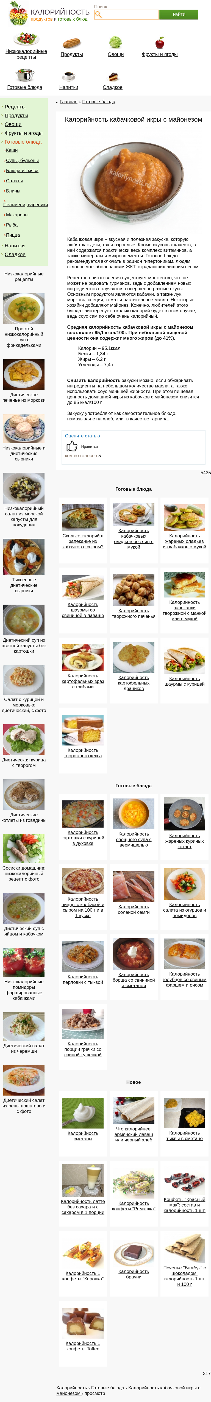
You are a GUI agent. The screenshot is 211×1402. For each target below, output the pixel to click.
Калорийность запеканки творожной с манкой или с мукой (185, 610)
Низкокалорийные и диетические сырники (24, 453)
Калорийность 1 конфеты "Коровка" (83, 1276)
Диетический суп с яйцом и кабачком (24, 931)
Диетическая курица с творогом (24, 762)
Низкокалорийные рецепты (24, 276)
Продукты (16, 115)
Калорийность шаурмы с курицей (185, 681)
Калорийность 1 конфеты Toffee (83, 1346)
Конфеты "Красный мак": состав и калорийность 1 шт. (185, 1205)
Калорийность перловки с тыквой (83, 979)
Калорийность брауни (133, 1274)
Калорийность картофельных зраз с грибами (83, 681)
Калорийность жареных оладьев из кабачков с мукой (184, 541)
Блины (13, 191)
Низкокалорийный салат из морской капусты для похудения (24, 516)
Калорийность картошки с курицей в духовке (83, 838)
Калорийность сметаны (83, 1136)
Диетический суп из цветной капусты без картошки (24, 646)
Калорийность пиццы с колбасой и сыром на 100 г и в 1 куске (83, 907)
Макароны (17, 214)
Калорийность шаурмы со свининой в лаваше (83, 610)
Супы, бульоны (22, 160)
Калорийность (71, 1387)
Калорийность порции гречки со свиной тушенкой (83, 1049)
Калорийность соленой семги (134, 909)
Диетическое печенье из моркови (24, 397)
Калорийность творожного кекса (83, 753)
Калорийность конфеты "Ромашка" (134, 1206)
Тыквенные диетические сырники (24, 585)
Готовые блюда (23, 142)
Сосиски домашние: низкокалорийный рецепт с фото (24, 873)
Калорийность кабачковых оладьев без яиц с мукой (133, 539)
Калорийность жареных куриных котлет (184, 841)
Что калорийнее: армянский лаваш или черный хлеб (134, 1134)
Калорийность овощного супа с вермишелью (133, 839)
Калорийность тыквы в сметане (184, 1135)
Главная (68, 101)
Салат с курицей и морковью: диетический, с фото (24, 705)
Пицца (13, 235)
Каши (12, 150)
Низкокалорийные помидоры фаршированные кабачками (24, 990)
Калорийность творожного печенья (134, 613)
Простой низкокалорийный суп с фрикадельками (24, 337)
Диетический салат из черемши (24, 1048)
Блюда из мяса (22, 170)
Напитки (15, 245)
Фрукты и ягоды (24, 133)
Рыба (12, 225)
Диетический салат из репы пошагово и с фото (24, 1106)
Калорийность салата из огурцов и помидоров (184, 910)
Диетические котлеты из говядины (23, 817)
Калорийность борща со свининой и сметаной (134, 980)
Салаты (14, 180)
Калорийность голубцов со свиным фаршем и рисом (184, 979)
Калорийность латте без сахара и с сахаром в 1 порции (83, 1207)
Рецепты (15, 107)
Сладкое (15, 254)
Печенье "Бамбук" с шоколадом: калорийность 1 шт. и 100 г (184, 1276)
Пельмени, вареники (25, 204)
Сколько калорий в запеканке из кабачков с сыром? (82, 541)
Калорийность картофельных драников (133, 683)
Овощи (13, 124)
